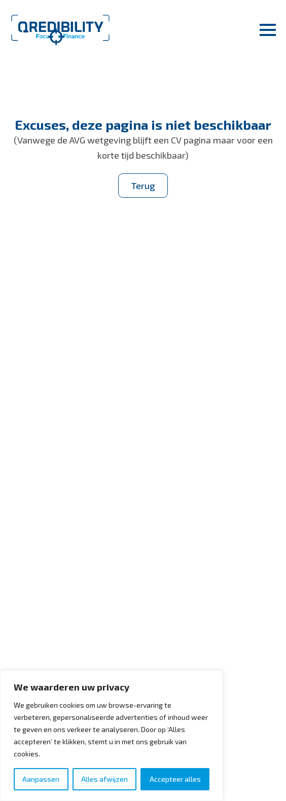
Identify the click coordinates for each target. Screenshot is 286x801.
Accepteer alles (175, 779)
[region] (111, 735)
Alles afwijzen (104, 779)
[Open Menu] (268, 30)
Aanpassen (40, 779)
